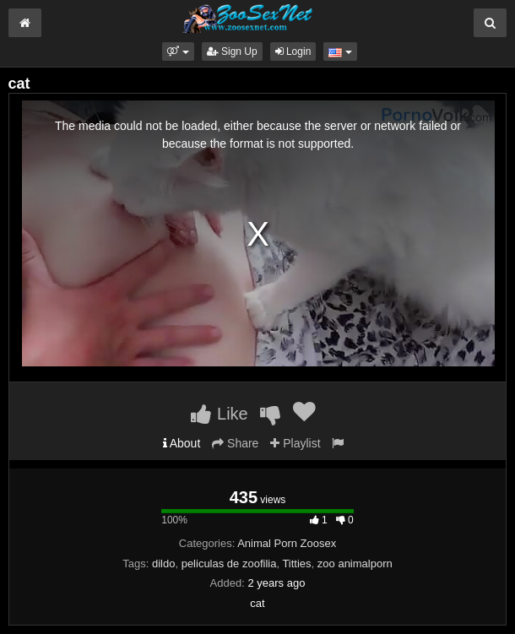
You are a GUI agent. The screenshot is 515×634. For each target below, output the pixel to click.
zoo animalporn (355, 563)
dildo (163, 563)
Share (235, 443)
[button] (177, 51)
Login (293, 51)
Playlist (295, 443)
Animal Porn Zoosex (286, 543)
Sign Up (232, 51)
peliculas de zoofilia (229, 563)
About (182, 443)
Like (219, 413)
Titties (296, 563)
